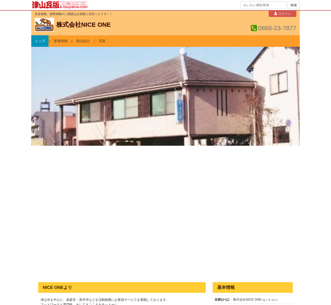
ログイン (282, 13)
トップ (40, 41)
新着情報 (61, 41)
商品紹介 (83, 41)
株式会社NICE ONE (83, 24)
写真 (102, 41)
